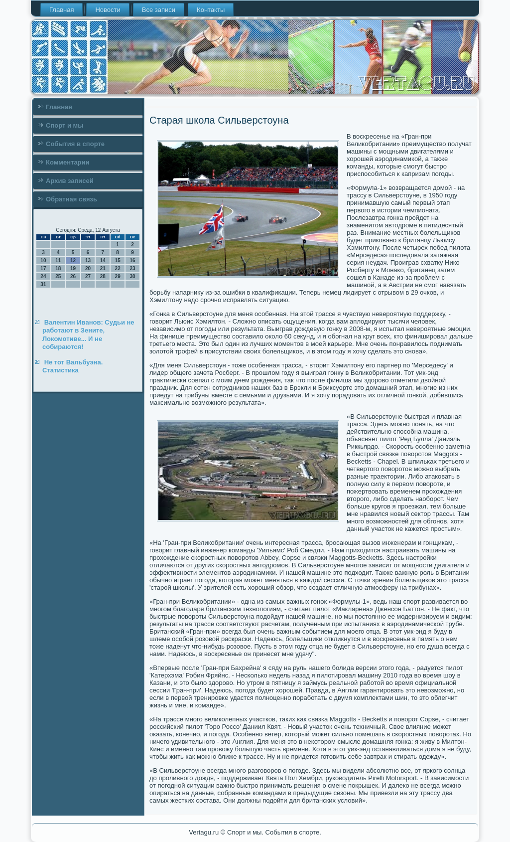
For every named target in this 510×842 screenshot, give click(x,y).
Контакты (211, 9)
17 (43, 268)
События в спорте (75, 144)
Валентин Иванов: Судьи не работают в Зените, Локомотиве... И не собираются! (88, 334)
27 (88, 276)
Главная (61, 9)
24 (43, 276)
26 (73, 276)
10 (43, 260)
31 (43, 284)
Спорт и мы (64, 125)
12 (73, 260)
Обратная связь (71, 199)
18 (58, 268)
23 (132, 268)
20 (88, 268)
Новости (107, 9)
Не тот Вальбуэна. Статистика (72, 366)
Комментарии (68, 162)
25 (58, 276)
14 (103, 260)
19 (73, 268)
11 (58, 260)
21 (103, 268)
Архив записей (70, 180)
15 (118, 260)
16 (132, 260)
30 (132, 276)
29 (118, 276)
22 (118, 268)
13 (88, 260)
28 (103, 276)
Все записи (158, 9)
